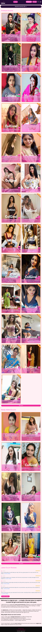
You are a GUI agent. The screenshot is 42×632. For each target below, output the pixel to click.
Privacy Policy (21, 628)
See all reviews (5, 596)
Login (34, 1)
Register (28, 1)
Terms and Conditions (21, 630)
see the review (7, 573)
